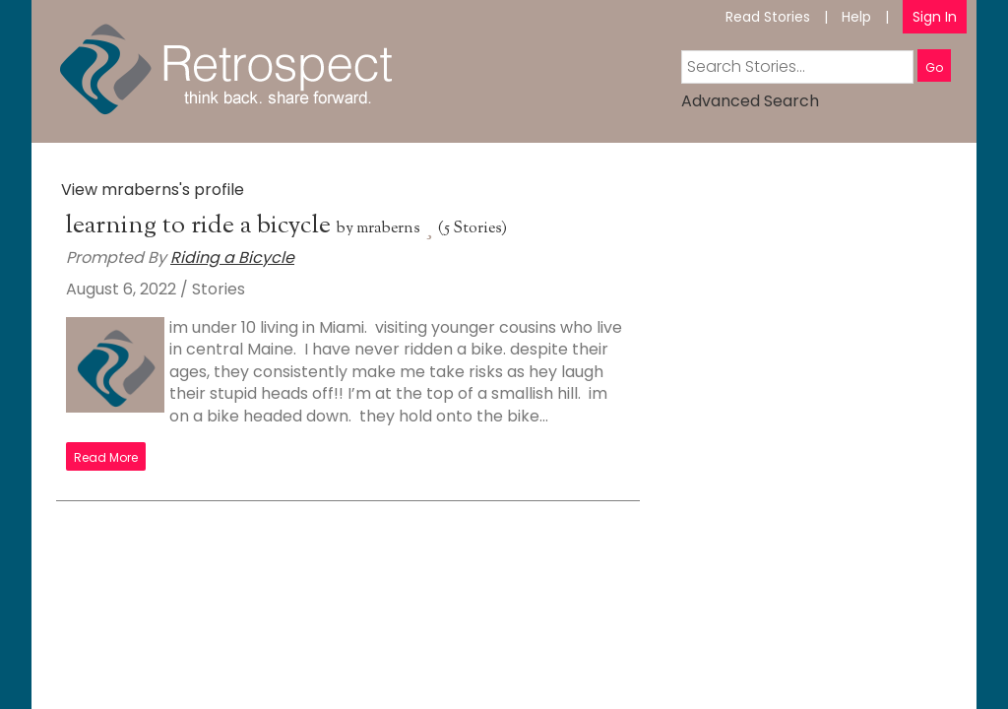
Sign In (935, 17)
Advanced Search (750, 101)
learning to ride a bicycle (201, 226)
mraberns (388, 229)
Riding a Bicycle (232, 257)
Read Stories (767, 17)
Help (856, 17)
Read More (106, 457)
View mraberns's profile (152, 189)
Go (934, 67)
